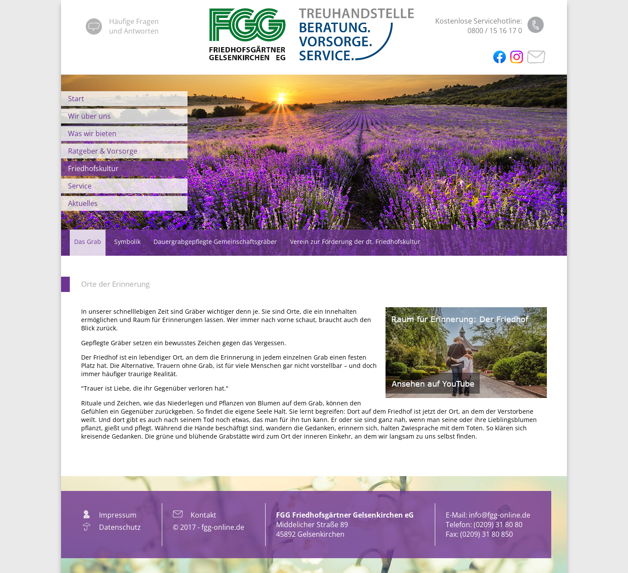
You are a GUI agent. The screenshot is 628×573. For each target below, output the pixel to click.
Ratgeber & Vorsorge (102, 151)
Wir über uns (89, 116)
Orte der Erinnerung (115, 284)
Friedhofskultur (93, 168)
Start (76, 98)
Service (80, 186)
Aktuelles (83, 203)
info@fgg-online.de (499, 515)
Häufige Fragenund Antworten (134, 26)
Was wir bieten (92, 133)
